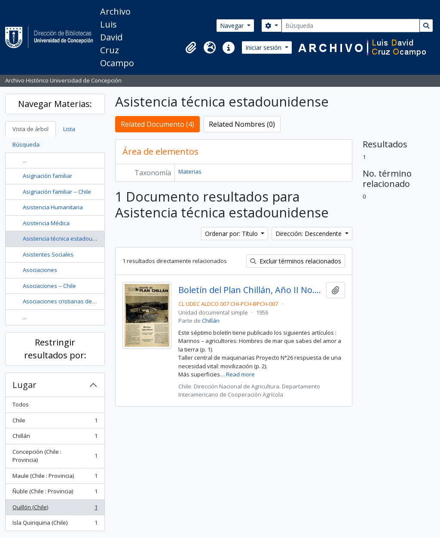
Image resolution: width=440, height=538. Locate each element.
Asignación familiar (47, 176)
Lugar (24, 385)
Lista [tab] (69, 129)
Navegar (232, 25)
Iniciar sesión (264, 47)
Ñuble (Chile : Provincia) (55, 493)
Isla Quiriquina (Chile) (55, 524)
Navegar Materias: (55, 104)
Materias (190, 171)
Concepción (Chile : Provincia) (55, 456)
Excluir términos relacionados (295, 261)
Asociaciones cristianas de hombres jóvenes (81, 301)
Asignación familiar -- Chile (57, 192)
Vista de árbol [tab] (30, 129)
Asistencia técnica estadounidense (68, 238)
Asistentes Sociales (48, 254)
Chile (55, 422)
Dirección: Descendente (309, 233)
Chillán (55, 437)
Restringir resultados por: (55, 348)
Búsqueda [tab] (26, 144)
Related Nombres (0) (242, 124)
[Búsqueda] (350, 25)
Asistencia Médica (46, 223)
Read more (240, 374)
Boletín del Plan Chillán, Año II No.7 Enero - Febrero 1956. (250, 290)
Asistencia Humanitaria (53, 207)
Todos (20, 404)
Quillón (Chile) (55, 509)
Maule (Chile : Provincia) (55, 477)
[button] (190, 47)
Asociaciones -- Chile (49, 286)
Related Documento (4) (157, 124)
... (25, 160)
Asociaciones (40, 270)
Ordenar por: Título (232, 233)
